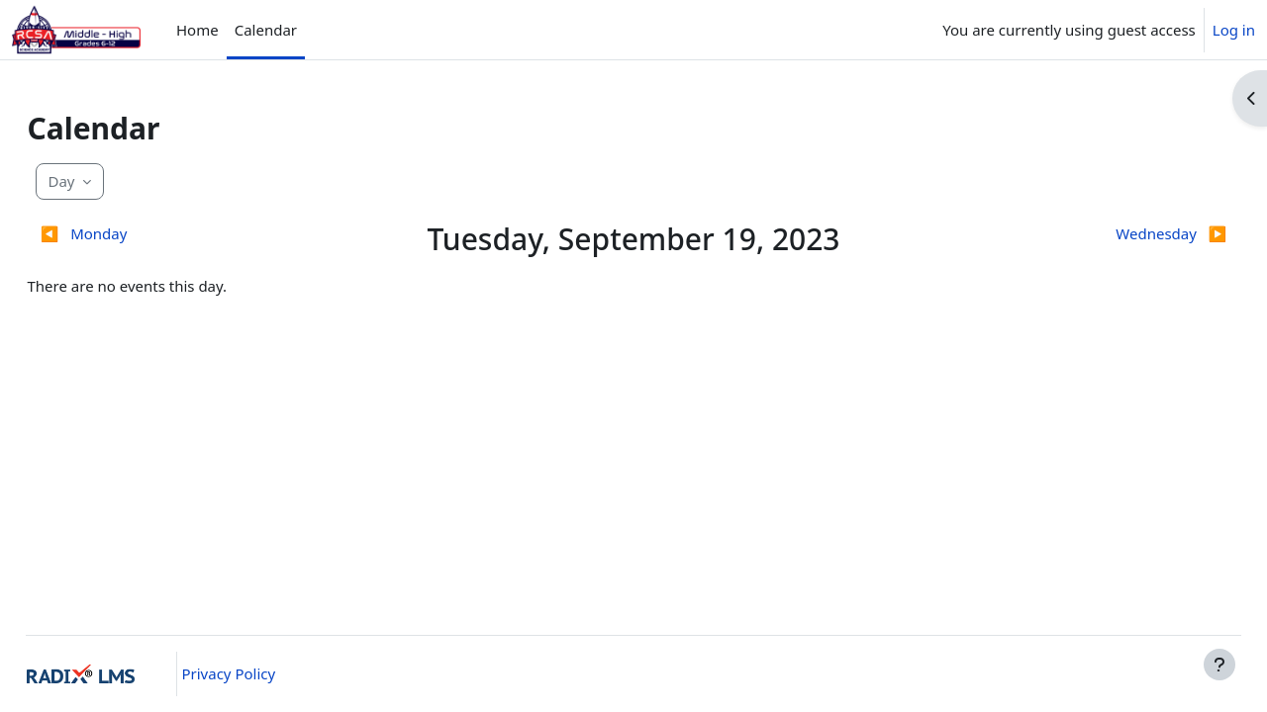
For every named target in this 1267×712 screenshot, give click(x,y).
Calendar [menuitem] (266, 30)
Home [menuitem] (197, 30)
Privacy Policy (262, 673)
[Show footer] (1219, 664)
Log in (1234, 30)
